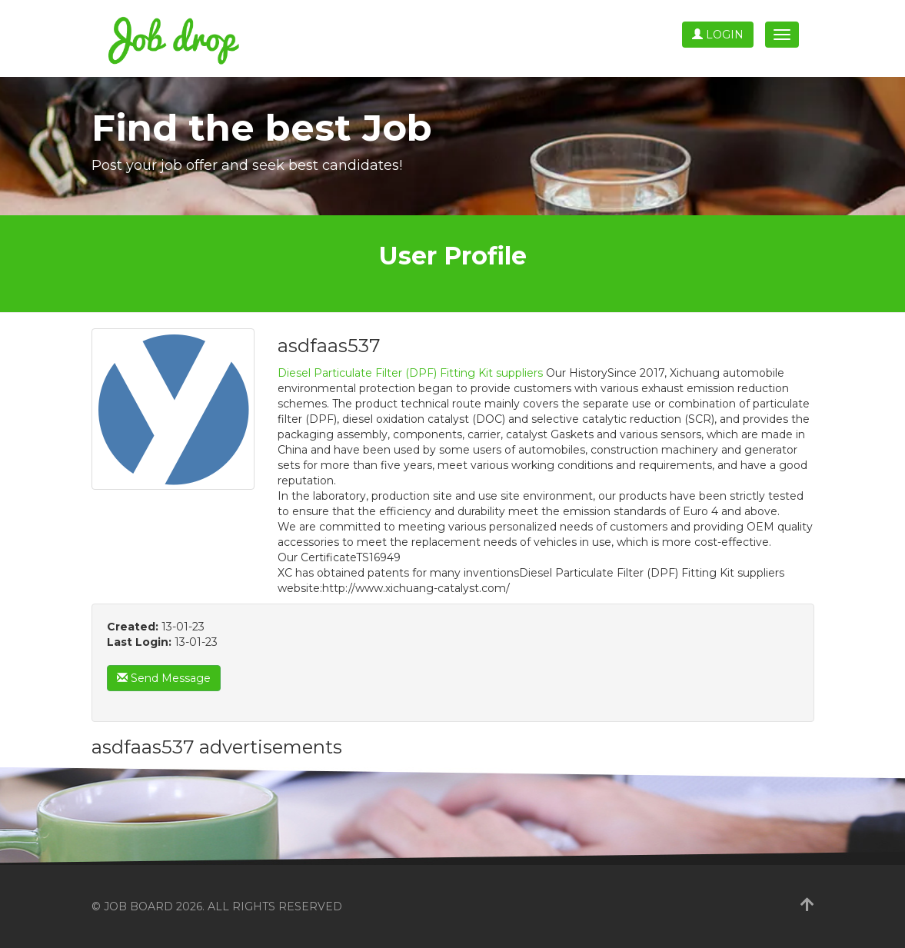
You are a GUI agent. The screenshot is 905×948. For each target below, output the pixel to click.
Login (718, 35)
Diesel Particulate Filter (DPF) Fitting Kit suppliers (410, 373)
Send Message (164, 678)
